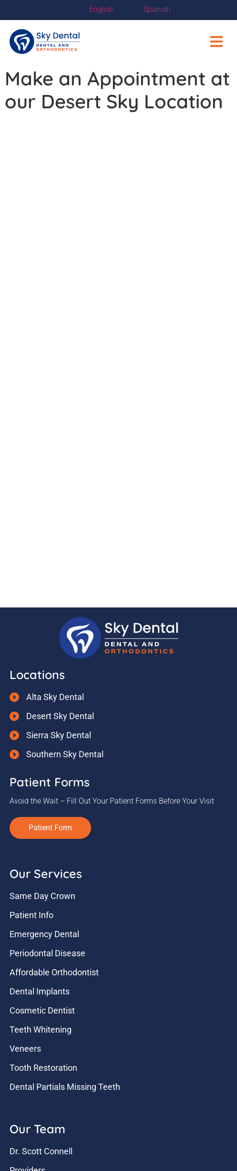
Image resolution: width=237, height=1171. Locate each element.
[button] (216, 41)
